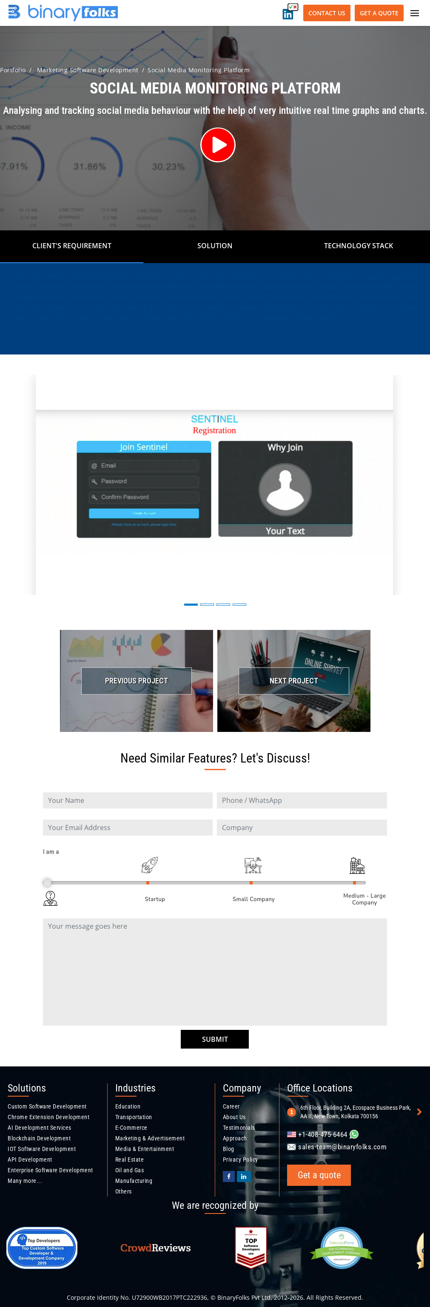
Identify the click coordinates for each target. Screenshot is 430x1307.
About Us (234, 1117)
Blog (228, 1148)
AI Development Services (39, 1127)
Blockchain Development (39, 1138)
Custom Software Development (47, 1106)
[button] (191, 605)
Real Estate (129, 1159)
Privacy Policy (240, 1159)
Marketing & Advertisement (150, 1138)
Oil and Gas (129, 1170)
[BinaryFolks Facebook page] (229, 1176)
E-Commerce (131, 1127)
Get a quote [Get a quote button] (379, 13)
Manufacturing (134, 1180)
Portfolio (13, 70)
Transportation (133, 1117)
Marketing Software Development (88, 70)
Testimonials (239, 1127)
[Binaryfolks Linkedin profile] (244, 1176)
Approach (235, 1138)
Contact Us (326, 13)
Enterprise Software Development (50, 1170)
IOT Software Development (42, 1148)
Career (231, 1106)
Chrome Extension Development (48, 1117)
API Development (30, 1159)
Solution (215, 245)
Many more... (25, 1180)
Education (128, 1106)
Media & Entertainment (144, 1148)
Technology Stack (358, 245)
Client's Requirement (71, 245)
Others (123, 1191)
